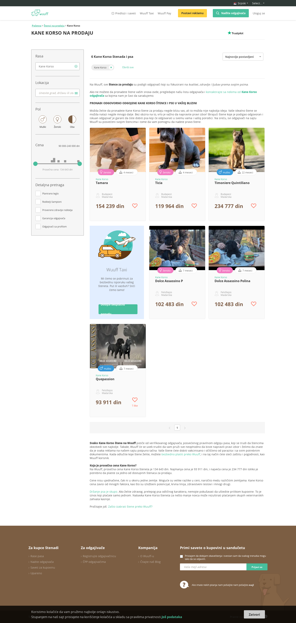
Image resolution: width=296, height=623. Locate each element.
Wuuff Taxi (147, 13)
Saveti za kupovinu (42, 567)
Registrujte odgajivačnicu (99, 556)
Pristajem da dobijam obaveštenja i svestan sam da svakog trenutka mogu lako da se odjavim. (225, 557)
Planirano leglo (50, 193)
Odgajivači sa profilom (54, 226)
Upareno (36, 573)
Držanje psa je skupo (103, 491)
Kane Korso (100, 67)
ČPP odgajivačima (94, 562)
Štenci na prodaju (54, 25)
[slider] (35, 164)
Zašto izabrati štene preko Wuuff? (130, 506)
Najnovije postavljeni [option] (239, 57)
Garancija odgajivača (53, 218)
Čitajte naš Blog (150, 562)
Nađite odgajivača (233, 13)
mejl (251, 585)
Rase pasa (37, 556)
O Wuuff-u (147, 556)
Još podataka (172, 617)
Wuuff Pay (164, 13)
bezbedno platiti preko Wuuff (180, 454)
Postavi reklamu (192, 13)
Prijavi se (257, 567)
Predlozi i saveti (123, 13)
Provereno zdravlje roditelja (57, 210)
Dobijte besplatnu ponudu (113, 309)
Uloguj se (259, 13)
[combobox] (57, 66)
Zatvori (254, 614)
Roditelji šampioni (52, 201)
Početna (36, 25)
